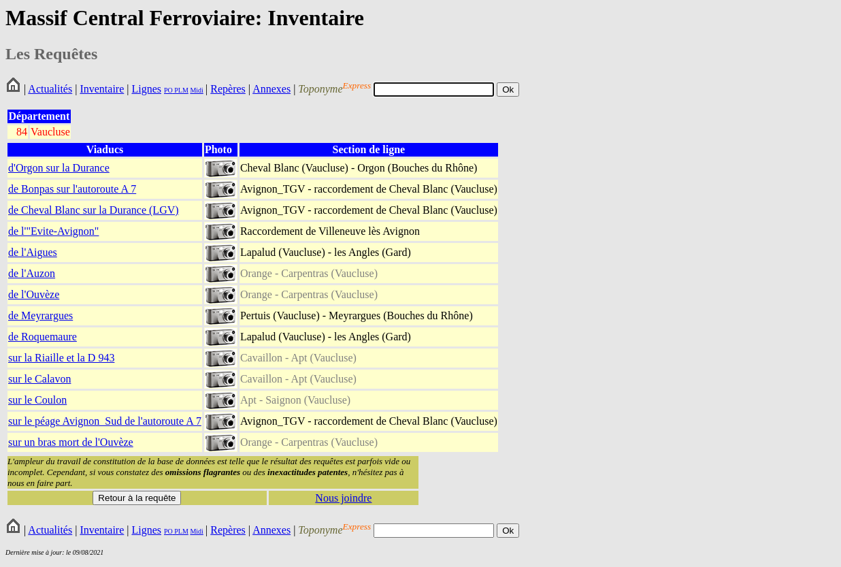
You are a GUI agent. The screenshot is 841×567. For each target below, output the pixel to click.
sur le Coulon (37, 400)
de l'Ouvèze (33, 294)
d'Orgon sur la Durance (59, 168)
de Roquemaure (42, 336)
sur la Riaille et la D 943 (61, 357)
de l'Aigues (32, 252)
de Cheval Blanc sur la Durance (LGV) (93, 210)
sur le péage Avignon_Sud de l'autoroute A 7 (104, 421)
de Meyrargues (40, 315)
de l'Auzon (31, 273)
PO (168, 90)
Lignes (146, 89)
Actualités (50, 89)
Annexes (271, 89)
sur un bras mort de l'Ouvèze (70, 442)
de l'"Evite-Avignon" (53, 231)
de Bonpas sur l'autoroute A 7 (72, 189)
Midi (196, 90)
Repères (228, 89)
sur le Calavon (39, 379)
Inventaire (102, 89)
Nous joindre (343, 498)
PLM (180, 90)
